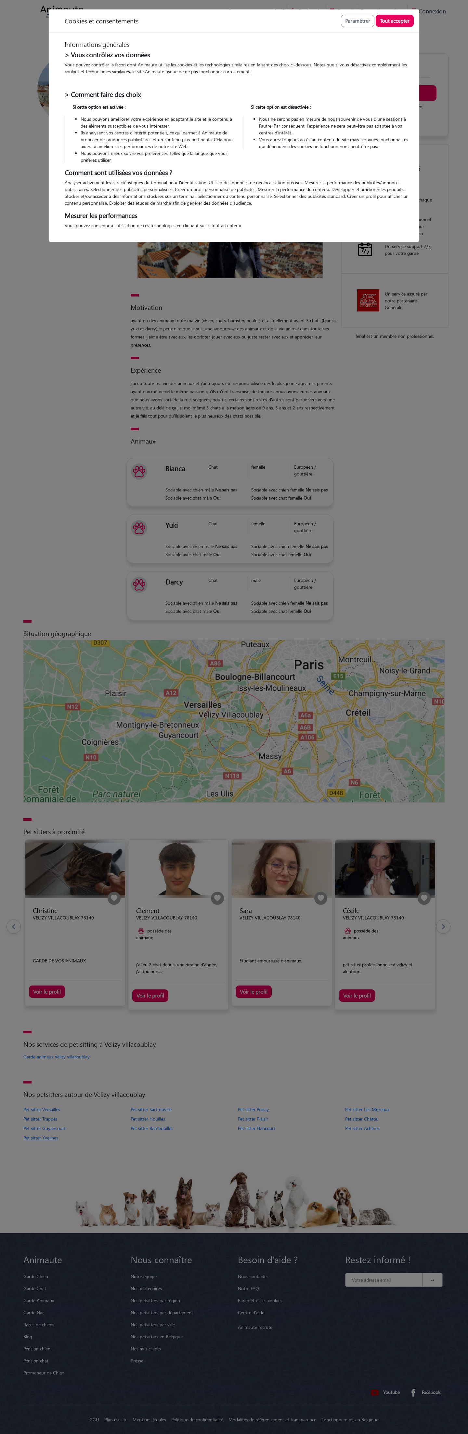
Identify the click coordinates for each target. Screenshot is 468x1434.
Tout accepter (395, 20)
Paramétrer (357, 20)
